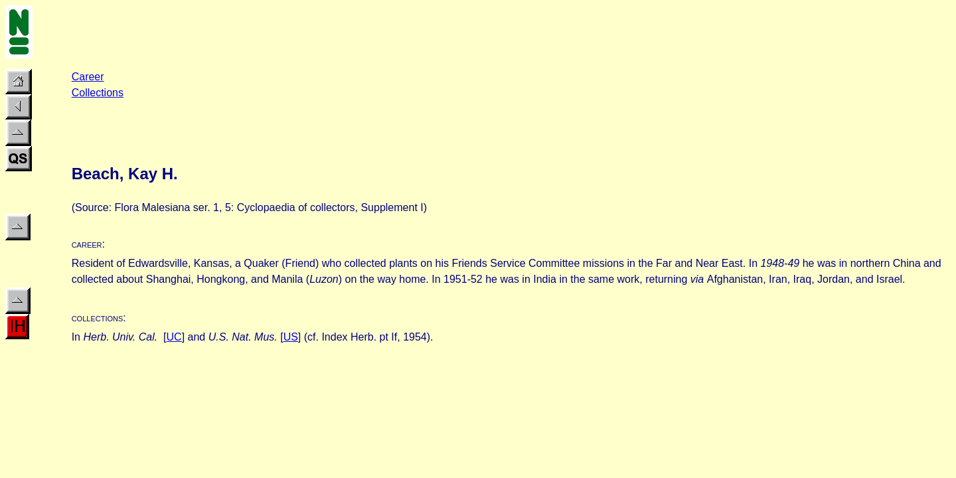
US (290, 337)
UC (174, 337)
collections (97, 317)
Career (88, 76)
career (87, 244)
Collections (97, 92)
